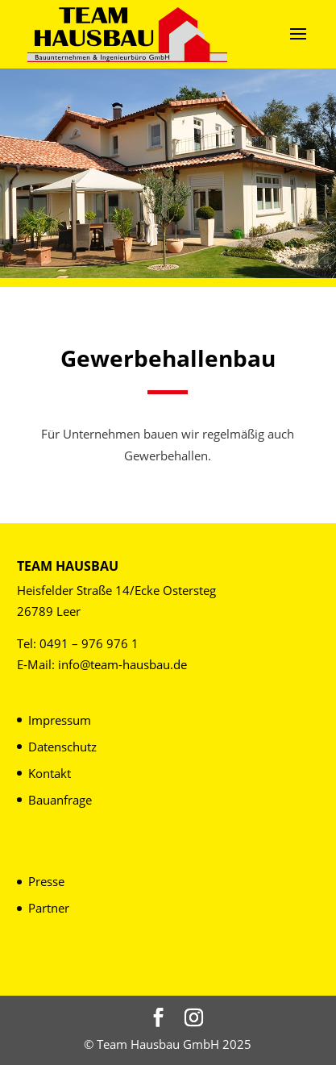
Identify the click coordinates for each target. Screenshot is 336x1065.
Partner (48, 908)
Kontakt (49, 773)
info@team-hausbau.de (122, 664)
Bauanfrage (60, 800)
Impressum (59, 720)
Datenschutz (62, 746)
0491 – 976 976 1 (89, 643)
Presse (46, 881)
